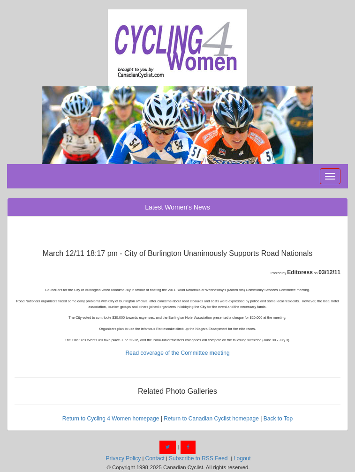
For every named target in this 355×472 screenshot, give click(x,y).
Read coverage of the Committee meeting (177, 353)
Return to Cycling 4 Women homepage (110, 418)
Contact (154, 458)
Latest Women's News (177, 207)
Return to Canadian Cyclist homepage (211, 418)
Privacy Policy (123, 458)
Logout (242, 458)
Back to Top (278, 418)
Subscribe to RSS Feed (198, 458)
